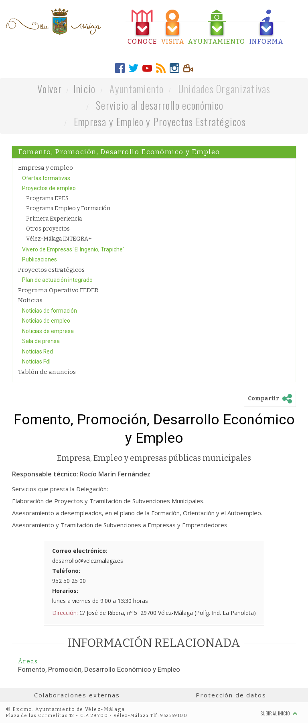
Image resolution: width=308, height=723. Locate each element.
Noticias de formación (49, 310)
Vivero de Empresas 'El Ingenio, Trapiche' (73, 249)
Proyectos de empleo (49, 188)
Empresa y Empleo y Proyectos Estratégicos (160, 121)
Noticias (30, 300)
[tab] (142, 27)
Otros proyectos (48, 228)
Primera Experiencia (54, 218)
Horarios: (65, 590)
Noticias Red (37, 351)
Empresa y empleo (45, 167)
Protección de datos (231, 695)
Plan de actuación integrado (57, 280)
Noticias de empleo (46, 320)
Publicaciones (39, 259)
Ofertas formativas (46, 178)
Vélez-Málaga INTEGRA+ (59, 238)
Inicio (84, 88)
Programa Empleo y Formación (68, 208)
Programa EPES (47, 198)
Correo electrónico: (79, 550)
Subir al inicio (279, 713)
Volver (49, 88)
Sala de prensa (41, 341)
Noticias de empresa (48, 331)
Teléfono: (66, 570)
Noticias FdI (36, 361)
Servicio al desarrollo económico (160, 105)
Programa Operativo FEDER (58, 290)
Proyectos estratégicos (51, 269)
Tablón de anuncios (47, 372)
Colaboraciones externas (77, 695)
